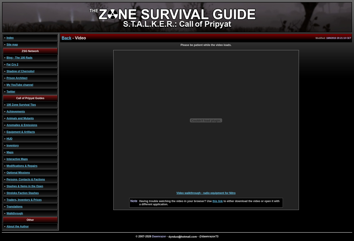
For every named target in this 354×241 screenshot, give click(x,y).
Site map (12, 44)
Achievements (16, 111)
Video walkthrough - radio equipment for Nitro (206, 193)
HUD (9, 138)
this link (217, 201)
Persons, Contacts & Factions (26, 179)
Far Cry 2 (12, 64)
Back (66, 38)
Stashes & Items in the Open (25, 186)
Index (10, 37)
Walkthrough (15, 213)
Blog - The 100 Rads (20, 57)
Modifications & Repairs (22, 165)
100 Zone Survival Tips (21, 104)
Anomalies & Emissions (22, 125)
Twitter (11, 91)
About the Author (18, 226)
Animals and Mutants (20, 118)
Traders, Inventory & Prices (24, 199)
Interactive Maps (17, 159)
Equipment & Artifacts (21, 132)
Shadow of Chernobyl (20, 71)
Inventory (13, 145)
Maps (10, 152)
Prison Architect (17, 78)
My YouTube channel (20, 84)
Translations (15, 206)
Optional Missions (18, 172)
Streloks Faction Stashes (23, 193)
